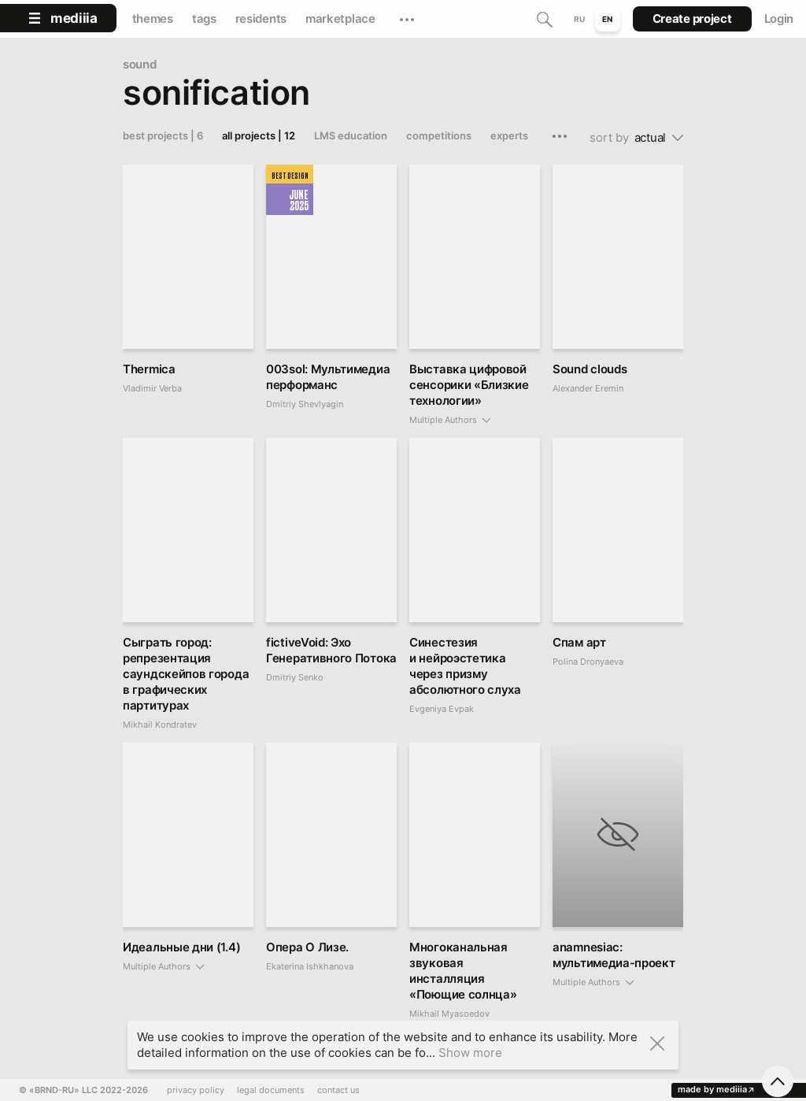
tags (204, 18)
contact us (338, 1090)
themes (152, 18)
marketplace (340, 18)
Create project (692, 18)
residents (261, 18)
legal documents (271, 1090)
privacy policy (195, 1090)
